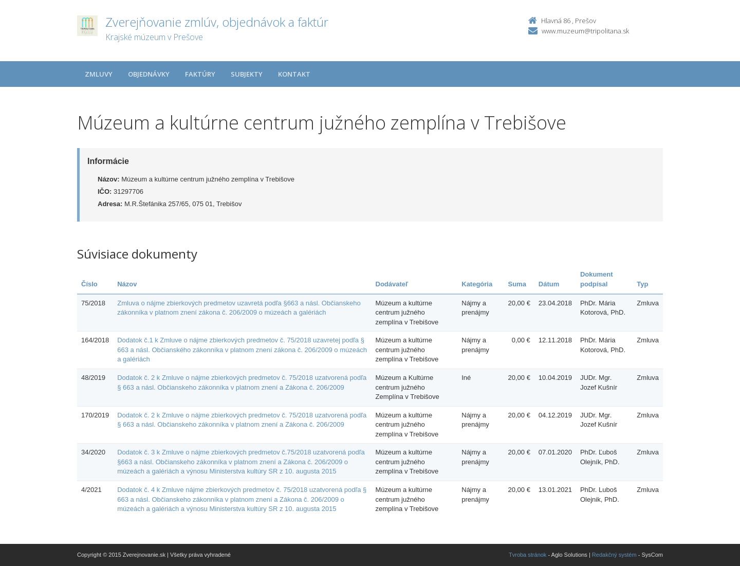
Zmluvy (99, 74)
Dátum (549, 284)
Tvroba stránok (527, 555)
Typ (642, 284)
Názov (127, 284)
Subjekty (247, 74)
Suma (517, 284)
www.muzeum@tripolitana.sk (585, 30)
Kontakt (294, 74)
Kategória (476, 284)
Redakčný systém (614, 555)
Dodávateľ (392, 284)
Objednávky (149, 74)
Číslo (89, 284)
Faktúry (200, 74)
